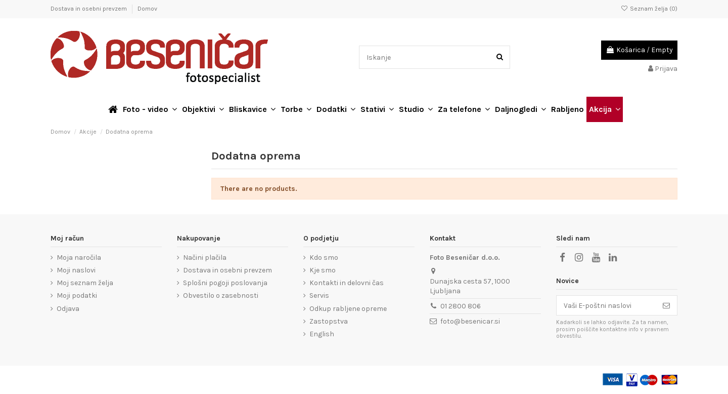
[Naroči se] (666, 305)
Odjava (68, 308)
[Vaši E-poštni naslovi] (606, 305)
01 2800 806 (460, 306)
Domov (147, 8)
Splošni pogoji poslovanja (225, 283)
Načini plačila (204, 257)
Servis (319, 295)
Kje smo (322, 270)
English (321, 334)
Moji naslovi (76, 270)
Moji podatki (77, 295)
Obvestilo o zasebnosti (220, 295)
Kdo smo (323, 257)
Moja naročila (79, 257)
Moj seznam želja (85, 283)
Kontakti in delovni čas (346, 283)
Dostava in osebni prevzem (89, 8)
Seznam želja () (649, 8)
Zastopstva (328, 321)
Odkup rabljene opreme (348, 308)
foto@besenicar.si (470, 321)
